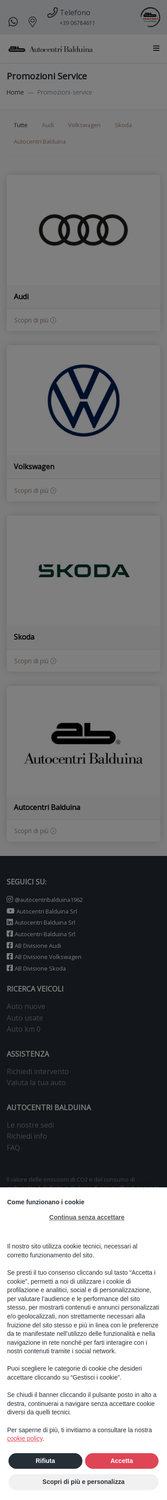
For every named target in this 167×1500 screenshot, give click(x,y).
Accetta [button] (121, 1460)
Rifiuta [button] (45, 1460)
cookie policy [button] (24, 1438)
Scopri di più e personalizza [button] (83, 1481)
